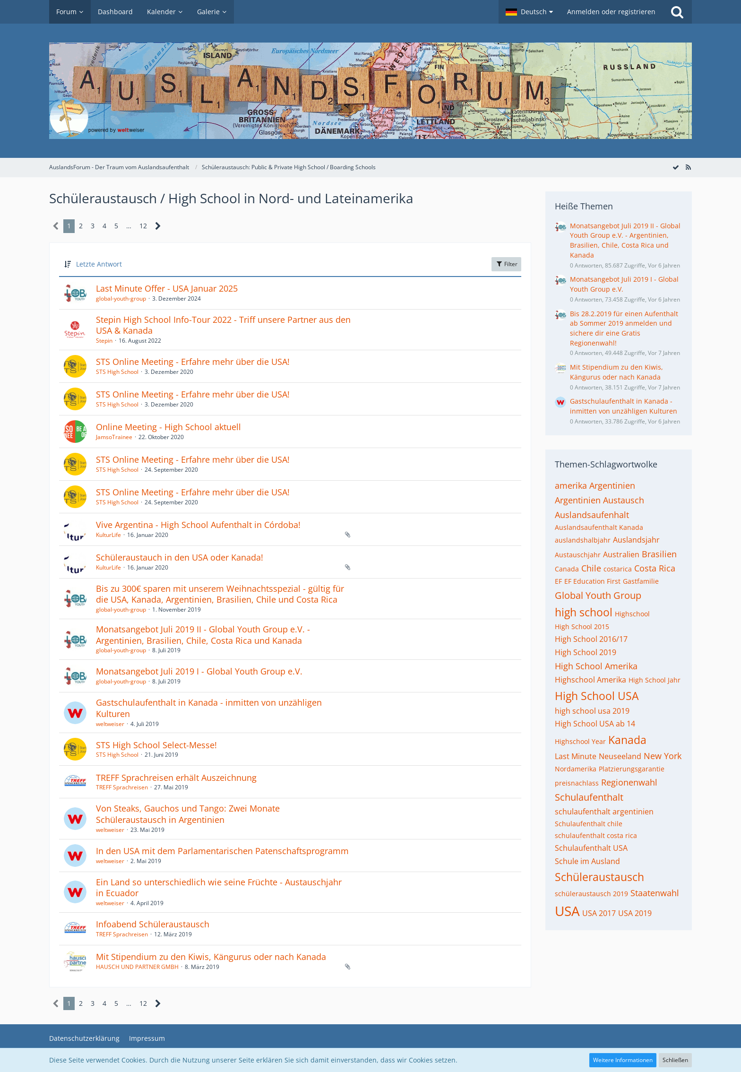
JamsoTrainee (114, 437)
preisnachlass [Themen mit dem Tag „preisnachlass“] (577, 782)
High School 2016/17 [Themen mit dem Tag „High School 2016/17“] (591, 639)
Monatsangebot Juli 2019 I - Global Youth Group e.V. (199, 671)
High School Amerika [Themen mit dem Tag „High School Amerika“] (596, 666)
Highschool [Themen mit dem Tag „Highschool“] (632, 613)
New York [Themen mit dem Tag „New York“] (662, 755)
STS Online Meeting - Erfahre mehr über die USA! (193, 361)
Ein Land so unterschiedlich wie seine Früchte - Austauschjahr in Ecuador (219, 887)
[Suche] (677, 12)
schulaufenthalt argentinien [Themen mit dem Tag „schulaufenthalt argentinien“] (604, 811)
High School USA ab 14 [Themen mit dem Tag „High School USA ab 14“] (595, 723)
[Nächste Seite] (158, 226)
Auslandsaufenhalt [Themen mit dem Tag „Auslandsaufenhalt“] (592, 514)
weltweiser (110, 724)
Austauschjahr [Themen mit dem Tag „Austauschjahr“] (578, 554)
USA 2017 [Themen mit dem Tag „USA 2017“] (599, 913)
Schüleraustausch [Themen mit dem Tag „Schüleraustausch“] (599, 876)
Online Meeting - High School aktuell (168, 426)
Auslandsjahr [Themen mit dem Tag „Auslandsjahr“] (636, 540)
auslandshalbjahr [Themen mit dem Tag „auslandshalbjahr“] (583, 540)
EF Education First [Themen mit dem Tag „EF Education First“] (592, 581)
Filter (506, 264)
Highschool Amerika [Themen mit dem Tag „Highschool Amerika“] (590, 679)
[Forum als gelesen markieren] (676, 167)
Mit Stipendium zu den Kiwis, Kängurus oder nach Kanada (211, 956)
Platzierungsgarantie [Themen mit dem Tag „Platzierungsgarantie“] (631, 768)
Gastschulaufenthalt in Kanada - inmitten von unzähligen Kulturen (209, 708)
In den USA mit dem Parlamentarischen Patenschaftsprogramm (222, 850)
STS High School (117, 372)
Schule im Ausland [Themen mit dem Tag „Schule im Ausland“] (587, 861)
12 (143, 225)
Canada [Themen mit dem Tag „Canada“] (567, 568)
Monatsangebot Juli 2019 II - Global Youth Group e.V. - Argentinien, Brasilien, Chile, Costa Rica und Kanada (203, 634)
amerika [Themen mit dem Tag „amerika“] (571, 485)
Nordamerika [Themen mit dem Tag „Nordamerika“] (575, 768)
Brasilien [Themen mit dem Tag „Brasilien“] (659, 554)
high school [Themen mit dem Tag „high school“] (583, 612)
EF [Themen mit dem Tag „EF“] (558, 581)
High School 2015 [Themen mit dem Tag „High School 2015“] (582, 626)
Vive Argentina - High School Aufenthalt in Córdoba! (198, 524)
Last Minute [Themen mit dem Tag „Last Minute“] (575, 756)
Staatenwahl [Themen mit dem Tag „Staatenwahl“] (654, 893)
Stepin (104, 341)
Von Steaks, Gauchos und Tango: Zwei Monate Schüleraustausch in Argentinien (188, 814)
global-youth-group (121, 298)
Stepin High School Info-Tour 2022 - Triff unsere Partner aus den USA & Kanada (223, 325)
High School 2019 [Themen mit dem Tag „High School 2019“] (585, 652)
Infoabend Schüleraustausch (152, 924)
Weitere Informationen (623, 1060)
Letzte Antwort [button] (99, 263)
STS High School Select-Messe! (156, 745)
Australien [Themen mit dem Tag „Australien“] (621, 554)
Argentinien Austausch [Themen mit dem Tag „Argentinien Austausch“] (599, 500)
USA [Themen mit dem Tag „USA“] (567, 911)
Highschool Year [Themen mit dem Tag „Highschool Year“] (580, 741)
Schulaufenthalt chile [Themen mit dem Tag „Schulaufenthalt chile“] (588, 823)
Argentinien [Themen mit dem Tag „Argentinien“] (612, 485)
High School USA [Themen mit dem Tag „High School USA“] (597, 695)
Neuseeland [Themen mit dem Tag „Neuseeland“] (620, 756)
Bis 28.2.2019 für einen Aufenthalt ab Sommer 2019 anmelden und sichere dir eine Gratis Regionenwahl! (624, 328)
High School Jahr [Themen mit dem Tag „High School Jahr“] (655, 679)
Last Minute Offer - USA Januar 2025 (167, 288)
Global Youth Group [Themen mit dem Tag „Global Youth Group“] (598, 595)
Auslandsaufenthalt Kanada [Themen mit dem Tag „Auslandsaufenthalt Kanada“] (599, 527)
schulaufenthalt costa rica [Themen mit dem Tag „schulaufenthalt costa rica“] (596, 835)
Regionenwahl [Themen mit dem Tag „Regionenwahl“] (629, 782)
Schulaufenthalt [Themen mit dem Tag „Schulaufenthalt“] (589, 797)
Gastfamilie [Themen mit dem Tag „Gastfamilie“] (641, 581)
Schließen (675, 1060)
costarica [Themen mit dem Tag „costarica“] (617, 568)
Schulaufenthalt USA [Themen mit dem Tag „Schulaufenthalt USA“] (591, 848)
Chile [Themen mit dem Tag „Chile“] (591, 568)
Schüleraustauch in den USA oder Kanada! (179, 557)
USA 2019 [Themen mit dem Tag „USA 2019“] (635, 913)
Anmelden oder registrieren (611, 11)
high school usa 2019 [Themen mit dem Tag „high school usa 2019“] (592, 711)
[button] (529, 12)
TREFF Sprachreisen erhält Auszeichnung (176, 777)
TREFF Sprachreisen (122, 787)
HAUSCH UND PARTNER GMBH (137, 967)
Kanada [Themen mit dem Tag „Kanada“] (627, 739)
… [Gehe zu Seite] (128, 225)
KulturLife (108, 535)
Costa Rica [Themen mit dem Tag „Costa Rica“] (654, 568)
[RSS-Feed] (688, 167)
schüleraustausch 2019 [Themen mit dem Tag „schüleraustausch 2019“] (591, 893)
